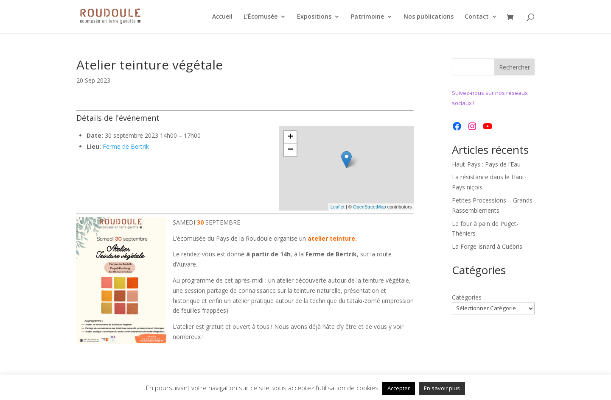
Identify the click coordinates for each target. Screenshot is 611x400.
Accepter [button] (398, 388)
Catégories (467, 297)
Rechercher (514, 67)
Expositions (314, 17)
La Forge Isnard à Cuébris (487, 246)
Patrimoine (367, 17)
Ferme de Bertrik (126, 146)
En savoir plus (442, 388)
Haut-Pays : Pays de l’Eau (486, 164)
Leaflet (338, 206)
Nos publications (429, 17)
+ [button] (290, 137)
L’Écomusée (260, 17)
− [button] (290, 150)
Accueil (222, 17)
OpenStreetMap (369, 206)
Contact (477, 17)
